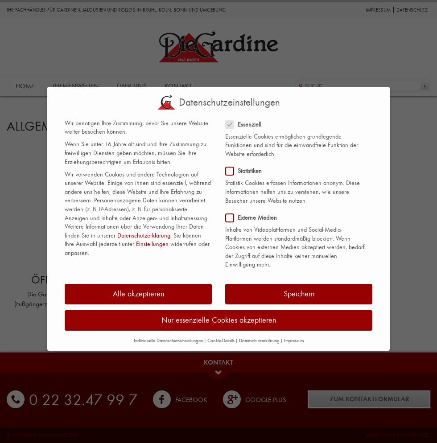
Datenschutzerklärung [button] (259, 335)
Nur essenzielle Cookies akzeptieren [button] (218, 315)
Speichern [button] (299, 289)
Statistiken (247, 166)
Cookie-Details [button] (221, 335)
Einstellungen (152, 239)
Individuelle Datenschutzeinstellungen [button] (168, 335)
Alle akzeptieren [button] (138, 289)
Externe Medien (254, 213)
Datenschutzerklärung (143, 230)
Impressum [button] (294, 335)
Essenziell (247, 119)
